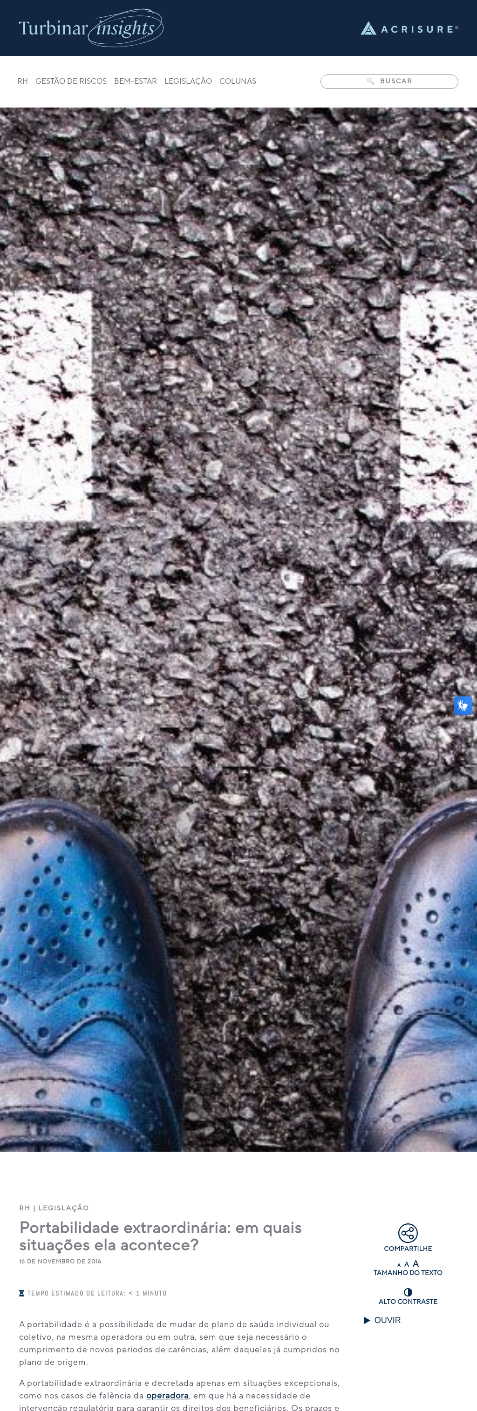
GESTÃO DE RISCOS (71, 82)
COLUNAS (237, 82)
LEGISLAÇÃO (188, 82)
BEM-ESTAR (135, 82)
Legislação (63, 1208)
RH (22, 82)
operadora (167, 1396)
